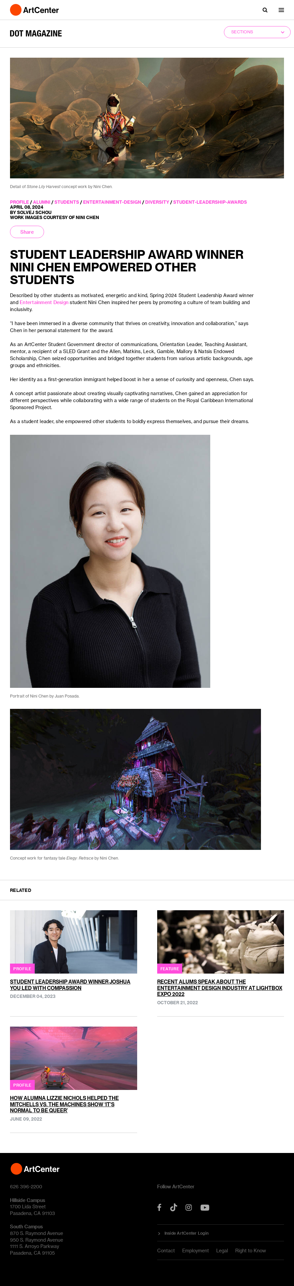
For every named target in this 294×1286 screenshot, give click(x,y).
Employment (195, 1250)
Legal (222, 1250)
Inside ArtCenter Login (187, 1233)
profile (19, 201)
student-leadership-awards (210, 201)
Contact (166, 1250)
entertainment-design (112, 201)
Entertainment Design (44, 302)
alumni (41, 201)
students (66, 201)
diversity (157, 201)
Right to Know (250, 1250)
